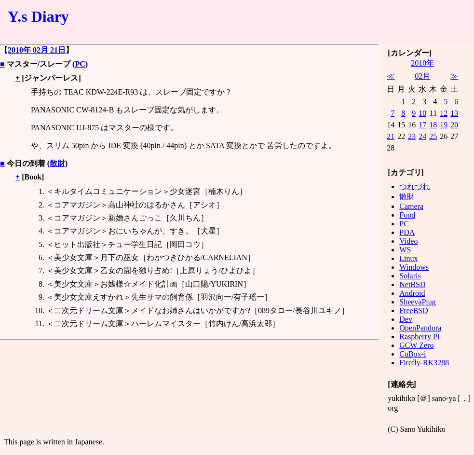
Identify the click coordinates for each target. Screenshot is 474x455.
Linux (408, 258)
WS (405, 250)
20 (454, 125)
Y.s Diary (38, 16)
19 (443, 125)
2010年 (422, 63)
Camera (411, 206)
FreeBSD (413, 310)
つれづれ (414, 186)
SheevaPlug (417, 302)
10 (422, 113)
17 (422, 125)
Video (408, 241)
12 (443, 113)
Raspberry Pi (419, 336)
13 (454, 113)
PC (80, 64)
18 (433, 125)
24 (422, 136)
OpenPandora (420, 328)
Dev (405, 319)
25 (433, 136)
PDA (407, 232)
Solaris (409, 276)
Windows (414, 267)
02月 (422, 76)
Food (407, 215)
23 (412, 136)
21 (390, 136)
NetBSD (412, 284)
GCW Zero (416, 345)
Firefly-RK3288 (424, 362)
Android (412, 293)
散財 (57, 163)
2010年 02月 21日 (37, 50)
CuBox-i (412, 354)
